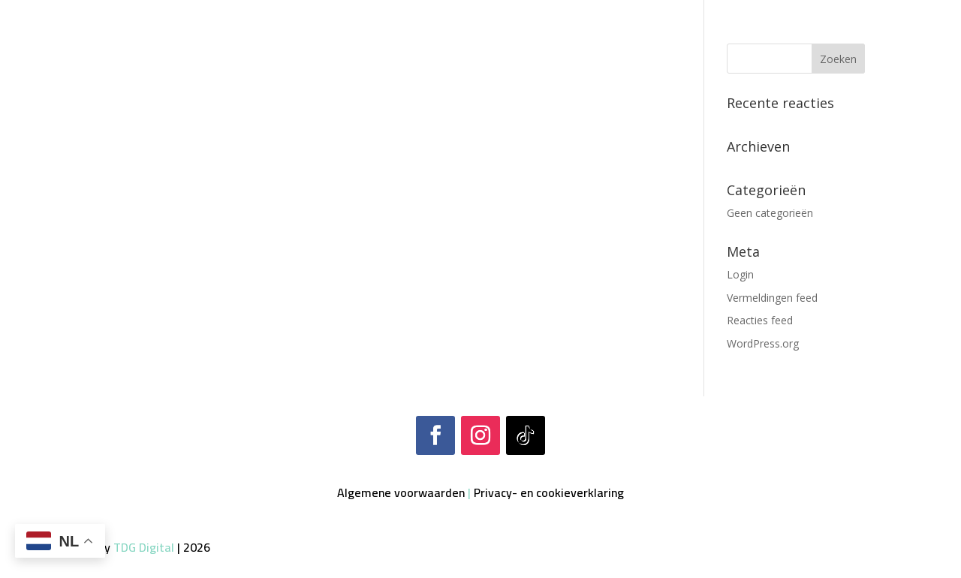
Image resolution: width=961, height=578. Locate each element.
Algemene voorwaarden (401, 492)
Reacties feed (760, 320)
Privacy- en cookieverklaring (549, 492)
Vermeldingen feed (772, 298)
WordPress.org (763, 343)
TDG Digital (143, 547)
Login (740, 274)
